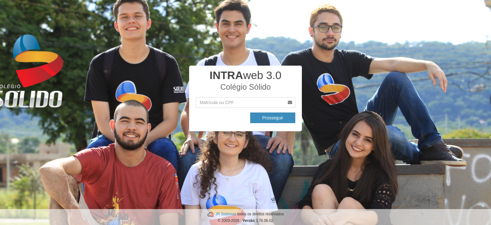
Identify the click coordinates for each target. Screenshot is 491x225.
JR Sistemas (226, 214)
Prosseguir (272, 117)
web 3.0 (245, 75)
